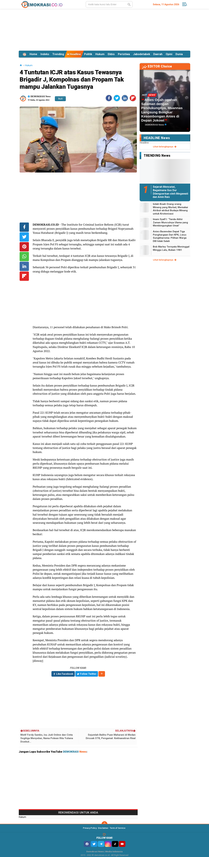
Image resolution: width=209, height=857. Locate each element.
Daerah (157, 54)
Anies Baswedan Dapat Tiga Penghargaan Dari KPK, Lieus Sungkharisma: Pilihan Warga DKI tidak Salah (169, 236)
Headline (74, 54)
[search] (109, 4)
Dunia (179, 54)
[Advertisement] (104, 29)
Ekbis (111, 54)
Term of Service (117, 828)
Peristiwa (124, 54)
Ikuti (60, 98)
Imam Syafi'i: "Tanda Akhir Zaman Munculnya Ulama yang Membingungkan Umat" (170, 222)
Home (33, 54)
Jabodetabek (141, 54)
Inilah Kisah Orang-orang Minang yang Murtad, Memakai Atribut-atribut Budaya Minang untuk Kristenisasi (170, 209)
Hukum (99, 54)
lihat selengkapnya (165, 146)
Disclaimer (103, 828)
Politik (88, 54)
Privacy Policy (90, 828)
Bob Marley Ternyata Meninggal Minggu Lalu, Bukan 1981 (171, 248)
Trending (58, 54)
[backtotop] (104, 824)
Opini (169, 54)
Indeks (44, 54)
